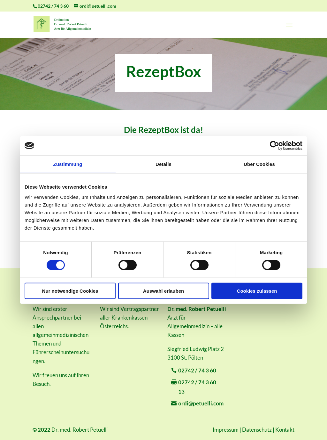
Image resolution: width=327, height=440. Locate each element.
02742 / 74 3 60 (197, 370)
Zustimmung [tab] (67, 164)
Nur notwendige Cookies (70, 290)
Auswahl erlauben (163, 290)
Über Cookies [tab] (259, 164)
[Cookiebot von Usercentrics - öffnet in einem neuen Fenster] (274, 146)
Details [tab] (163, 164)
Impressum (226, 429)
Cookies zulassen (257, 290)
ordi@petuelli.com (201, 403)
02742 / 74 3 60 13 (197, 387)
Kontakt (284, 429)
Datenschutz (257, 429)
